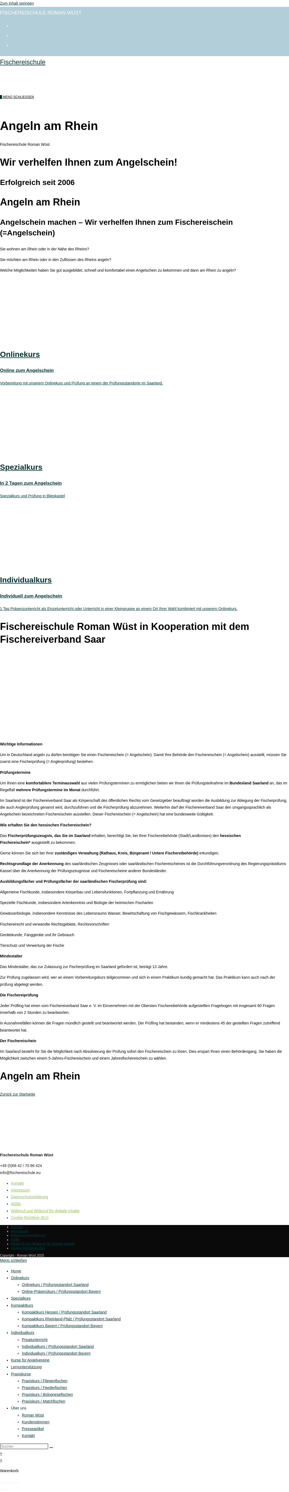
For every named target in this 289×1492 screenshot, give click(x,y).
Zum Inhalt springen (17, 3)
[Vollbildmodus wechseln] (7, 1482)
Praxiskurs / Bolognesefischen (47, 1394)
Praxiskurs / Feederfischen (44, 1387)
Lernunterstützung (26, 1367)
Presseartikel (33, 1429)
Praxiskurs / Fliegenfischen (44, 1381)
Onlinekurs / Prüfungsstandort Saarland (55, 1284)
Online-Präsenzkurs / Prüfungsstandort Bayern (61, 1291)
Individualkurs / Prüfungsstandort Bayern (56, 1353)
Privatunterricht (34, 1340)
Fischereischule (23, 62)
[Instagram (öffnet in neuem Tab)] (13, 35)
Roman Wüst (33, 1415)
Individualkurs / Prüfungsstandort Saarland (58, 1346)
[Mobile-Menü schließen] (13, 1260)
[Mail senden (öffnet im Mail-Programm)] (13, 45)
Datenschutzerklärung (29, 1197)
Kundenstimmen (35, 1422)
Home (16, 1271)
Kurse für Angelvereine (30, 1360)
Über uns (18, 1408)
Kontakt (17, 1183)
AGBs (16, 1204)
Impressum (20, 1190)
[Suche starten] (51, 1447)
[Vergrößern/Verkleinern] (2, 1482)
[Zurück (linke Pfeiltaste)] (2, 1489)
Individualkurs (22, 1332)
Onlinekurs (20, 1278)
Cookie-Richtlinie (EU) (30, 1217)
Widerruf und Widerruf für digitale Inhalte (45, 1211)
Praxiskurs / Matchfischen (43, 1401)
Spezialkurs (21, 1298)
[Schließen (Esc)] (17, 1482)
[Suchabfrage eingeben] (24, 1446)
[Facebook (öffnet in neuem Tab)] (13, 25)
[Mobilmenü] (18, 97)
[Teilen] (12, 1482)
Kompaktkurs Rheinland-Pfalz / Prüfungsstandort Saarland (71, 1319)
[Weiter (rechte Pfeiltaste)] (7, 1489)
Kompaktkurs (22, 1305)
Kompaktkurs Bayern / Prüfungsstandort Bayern (62, 1326)
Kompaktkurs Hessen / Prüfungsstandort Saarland (64, 1312)
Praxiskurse (21, 1374)
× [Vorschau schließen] (1, 1453)
